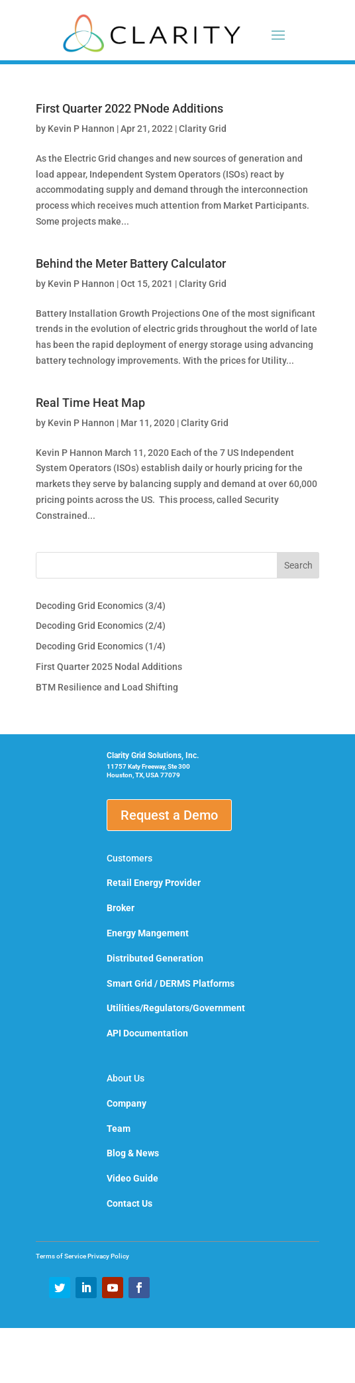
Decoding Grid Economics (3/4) (101, 605)
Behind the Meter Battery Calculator (131, 263)
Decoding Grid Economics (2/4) (101, 625)
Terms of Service (61, 1256)
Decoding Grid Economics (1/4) (101, 646)
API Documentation (147, 1033)
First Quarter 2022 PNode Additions (129, 108)
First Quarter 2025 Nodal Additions (109, 666)
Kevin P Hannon (81, 128)
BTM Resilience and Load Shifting (107, 687)
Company (126, 1103)
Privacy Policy (108, 1256)
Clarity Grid (203, 128)
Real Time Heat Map (90, 403)
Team (118, 1128)
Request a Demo (169, 815)
